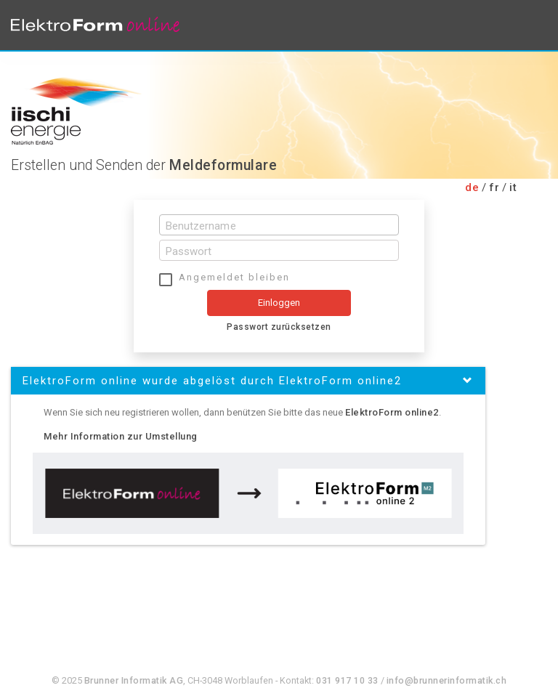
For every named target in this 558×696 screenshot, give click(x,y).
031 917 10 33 (347, 680)
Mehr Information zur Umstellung (121, 436)
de (472, 187)
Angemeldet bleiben (234, 277)
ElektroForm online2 (392, 412)
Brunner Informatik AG (134, 680)
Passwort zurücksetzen (279, 327)
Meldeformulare (223, 165)
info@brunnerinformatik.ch (447, 680)
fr (494, 187)
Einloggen (279, 302)
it (513, 187)
